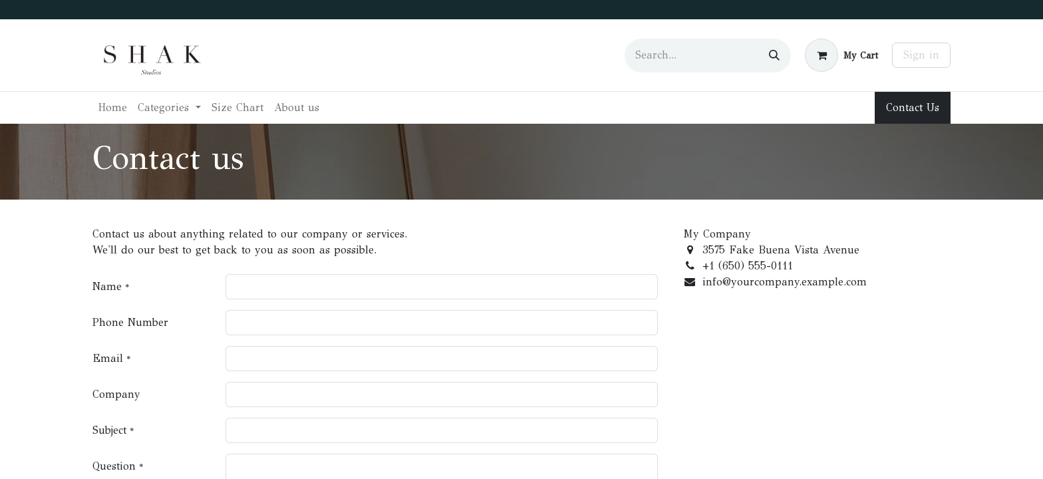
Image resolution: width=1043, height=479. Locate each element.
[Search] (774, 56)
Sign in (921, 55)
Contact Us (912, 107)
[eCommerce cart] (841, 55)
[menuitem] (112, 107)
